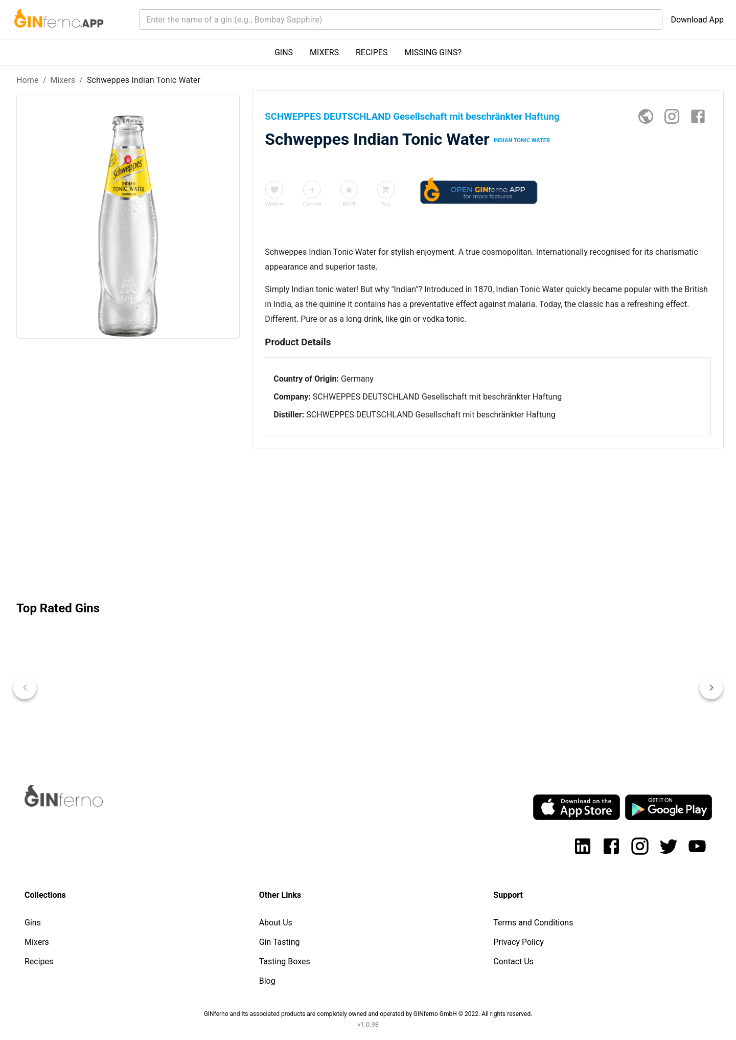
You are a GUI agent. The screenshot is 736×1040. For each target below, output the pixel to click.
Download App (697, 20)
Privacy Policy (518, 942)
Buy (385, 204)
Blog (267, 981)
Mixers (62, 80)
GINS (283, 52)
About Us (275, 922)
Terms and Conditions (533, 922)
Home (27, 80)
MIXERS (324, 52)
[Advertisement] (128, 502)
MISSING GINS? (433, 52)
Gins (33, 922)
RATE (349, 204)
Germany (357, 379)
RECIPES (371, 52)
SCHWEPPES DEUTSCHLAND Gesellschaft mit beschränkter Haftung (437, 397)
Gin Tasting (279, 942)
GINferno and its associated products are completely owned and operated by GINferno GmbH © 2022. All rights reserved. (368, 1013)
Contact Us (513, 961)
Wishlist (274, 204)
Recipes (39, 961)
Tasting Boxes (284, 961)
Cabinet (312, 204)
